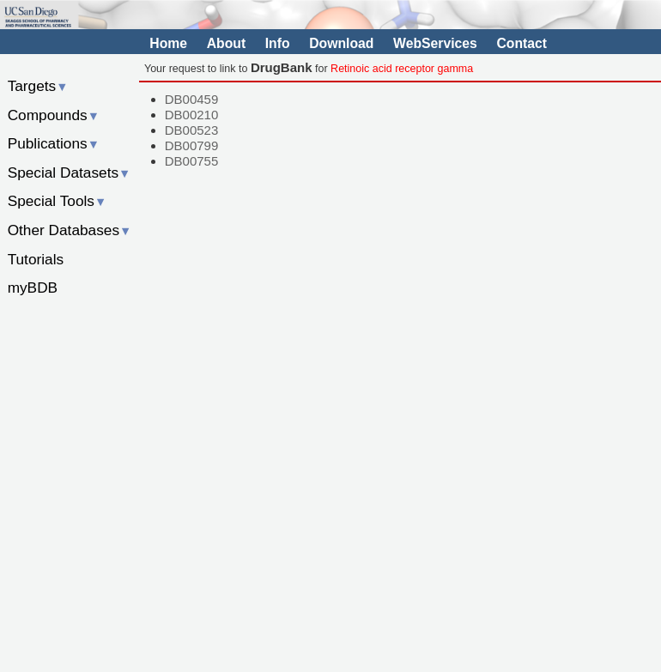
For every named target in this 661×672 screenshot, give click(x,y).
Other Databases (70, 230)
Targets (38, 85)
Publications (54, 143)
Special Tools (57, 200)
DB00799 (192, 145)
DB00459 (192, 99)
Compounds (54, 115)
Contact (521, 43)
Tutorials (36, 259)
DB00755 (192, 161)
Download (341, 43)
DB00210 (192, 114)
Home (168, 43)
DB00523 (192, 130)
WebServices (435, 43)
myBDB (33, 287)
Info (277, 43)
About (226, 43)
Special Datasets (69, 172)
